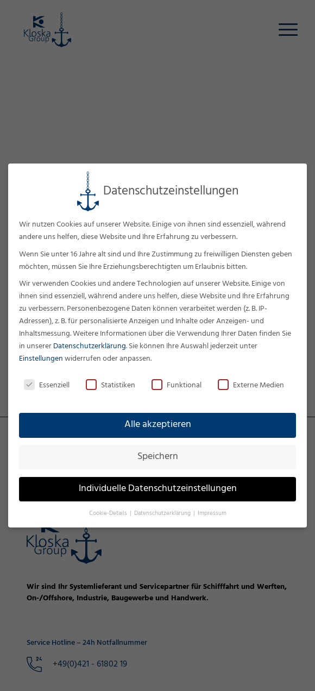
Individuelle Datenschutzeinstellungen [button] (158, 489)
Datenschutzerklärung (89, 346)
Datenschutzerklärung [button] (163, 513)
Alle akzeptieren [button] (157, 424)
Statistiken (110, 385)
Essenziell (47, 385)
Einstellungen (41, 359)
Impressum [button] (212, 513)
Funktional (176, 385)
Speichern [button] (157, 456)
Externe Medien (251, 385)
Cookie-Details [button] (109, 513)
